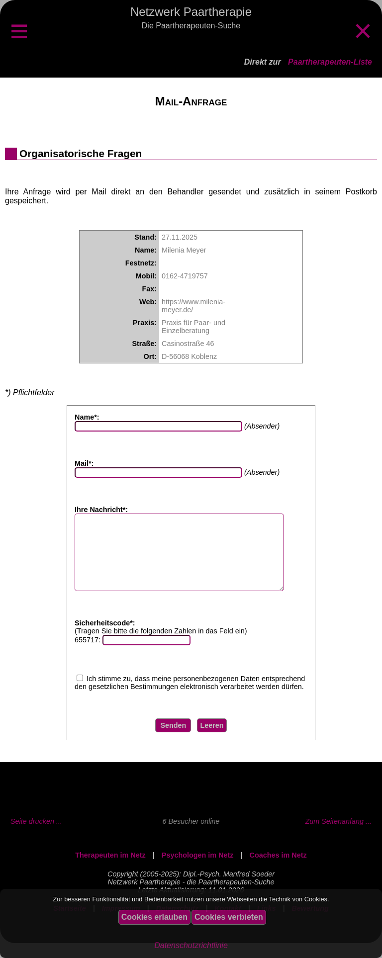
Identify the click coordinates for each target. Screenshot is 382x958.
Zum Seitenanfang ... (338, 836)
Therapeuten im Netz (110, 870)
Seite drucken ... (36, 836)
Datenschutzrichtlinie (191, 945)
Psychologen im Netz (198, 870)
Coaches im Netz (278, 870)
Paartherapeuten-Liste (330, 62)
